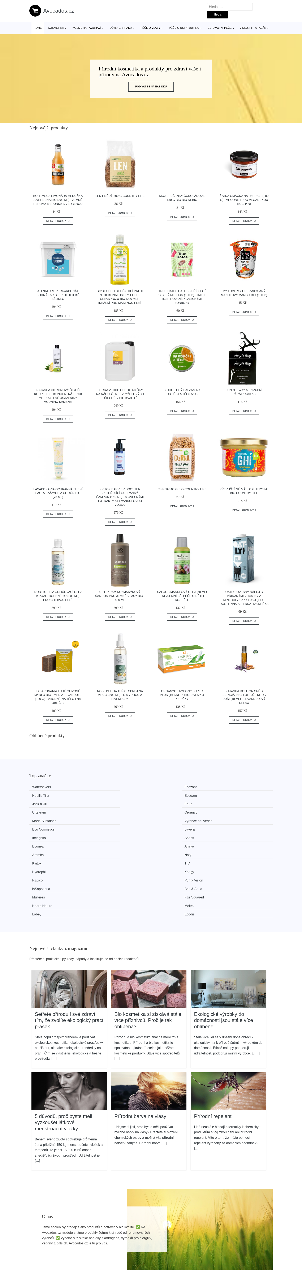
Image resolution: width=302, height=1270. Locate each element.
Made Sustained (47, 803)
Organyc (228, 795)
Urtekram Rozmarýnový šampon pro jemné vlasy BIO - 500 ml (120, 595)
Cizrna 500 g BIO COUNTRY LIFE (182, 489)
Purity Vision (231, 826)
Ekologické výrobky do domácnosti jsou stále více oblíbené (223, 948)
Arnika (226, 810)
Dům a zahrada (121, 27)
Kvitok (164, 818)
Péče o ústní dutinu (184, 27)
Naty (100, 818)
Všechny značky (141, 1226)
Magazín (135, 1236)
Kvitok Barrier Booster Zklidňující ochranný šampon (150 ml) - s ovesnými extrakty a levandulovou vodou (120, 497)
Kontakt (231, 1245)
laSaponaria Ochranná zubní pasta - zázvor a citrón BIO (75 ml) (57, 493)
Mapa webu (137, 1245)
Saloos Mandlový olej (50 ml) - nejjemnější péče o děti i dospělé (182, 595)
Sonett (102, 810)
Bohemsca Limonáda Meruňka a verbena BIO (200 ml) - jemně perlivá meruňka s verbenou (58, 199)
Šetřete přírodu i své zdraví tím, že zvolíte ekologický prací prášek (69, 948)
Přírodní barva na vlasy (140, 1043)
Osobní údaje (236, 1226)
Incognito (41, 810)
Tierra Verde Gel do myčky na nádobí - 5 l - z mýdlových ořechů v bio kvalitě (120, 393)
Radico (164, 826)
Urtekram (166, 795)
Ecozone (103, 787)
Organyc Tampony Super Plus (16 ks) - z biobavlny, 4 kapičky (182, 695)
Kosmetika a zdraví (87, 27)
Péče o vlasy (150, 27)
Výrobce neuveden (111, 803)
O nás (230, 1236)
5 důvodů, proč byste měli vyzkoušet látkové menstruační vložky (63, 1050)
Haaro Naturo (45, 842)
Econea (165, 810)
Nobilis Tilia (167, 787)
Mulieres (165, 834)
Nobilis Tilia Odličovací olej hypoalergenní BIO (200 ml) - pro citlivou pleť (58, 595)
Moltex (102, 842)
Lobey (164, 842)
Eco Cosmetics (170, 803)
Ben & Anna (106, 834)
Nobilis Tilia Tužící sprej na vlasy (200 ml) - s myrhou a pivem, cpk (120, 695)
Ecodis (227, 842)
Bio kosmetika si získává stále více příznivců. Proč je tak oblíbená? (148, 948)
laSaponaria (43, 834)
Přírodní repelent (213, 1043)
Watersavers (44, 787)
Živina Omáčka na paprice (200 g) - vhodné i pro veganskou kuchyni (244, 199)
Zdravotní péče (220, 27)
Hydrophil (42, 826)
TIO (225, 818)
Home (38, 27)
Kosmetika (56, 27)
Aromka (40, 818)
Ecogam (228, 787)
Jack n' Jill (42, 795)
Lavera (227, 803)
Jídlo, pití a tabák (253, 27)
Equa (101, 795)
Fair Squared (231, 834)
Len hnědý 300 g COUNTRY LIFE (120, 196)
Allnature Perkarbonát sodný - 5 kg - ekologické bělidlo (57, 294)
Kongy (102, 826)
